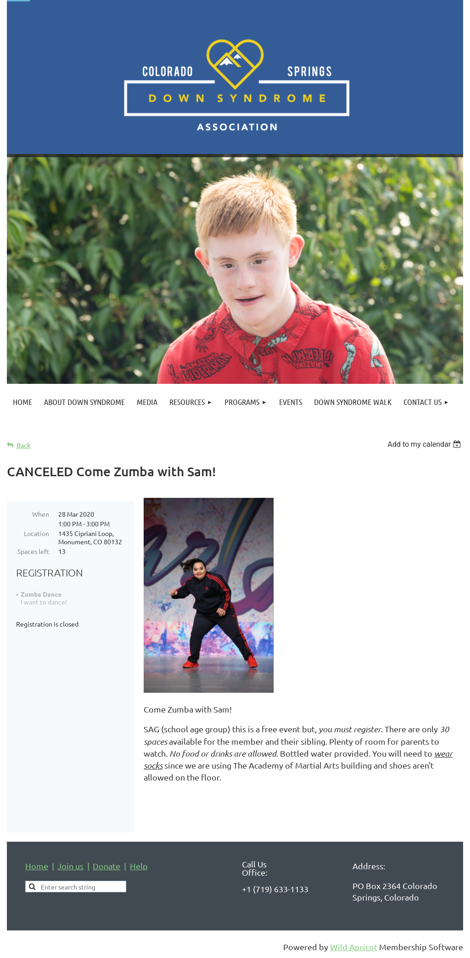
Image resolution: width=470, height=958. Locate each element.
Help (139, 866)
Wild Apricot (353, 947)
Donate (106, 866)
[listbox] (425, 444)
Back (24, 445)
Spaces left (33, 551)
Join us (70, 866)
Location (36, 533)
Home (36, 866)
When (40, 514)
